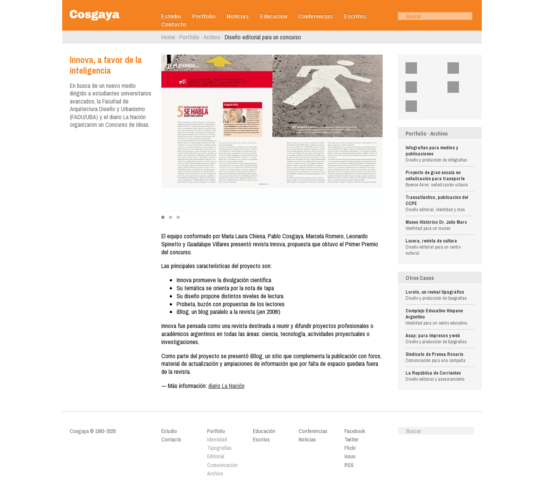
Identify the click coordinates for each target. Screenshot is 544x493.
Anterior (66, 37)
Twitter (467, 68)
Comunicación (222, 465)
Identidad (217, 439)
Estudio (171, 16)
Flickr (424, 87)
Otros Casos (420, 278)
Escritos (355, 16)
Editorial (215, 456)
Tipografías (219, 448)
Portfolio (204, 16)
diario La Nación (226, 385)
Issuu (466, 87)
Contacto (173, 24)
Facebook (427, 68)
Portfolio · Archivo (427, 133)
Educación (273, 16)
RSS (423, 106)
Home (168, 37)
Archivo (211, 37)
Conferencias (315, 16)
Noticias (238, 16)
